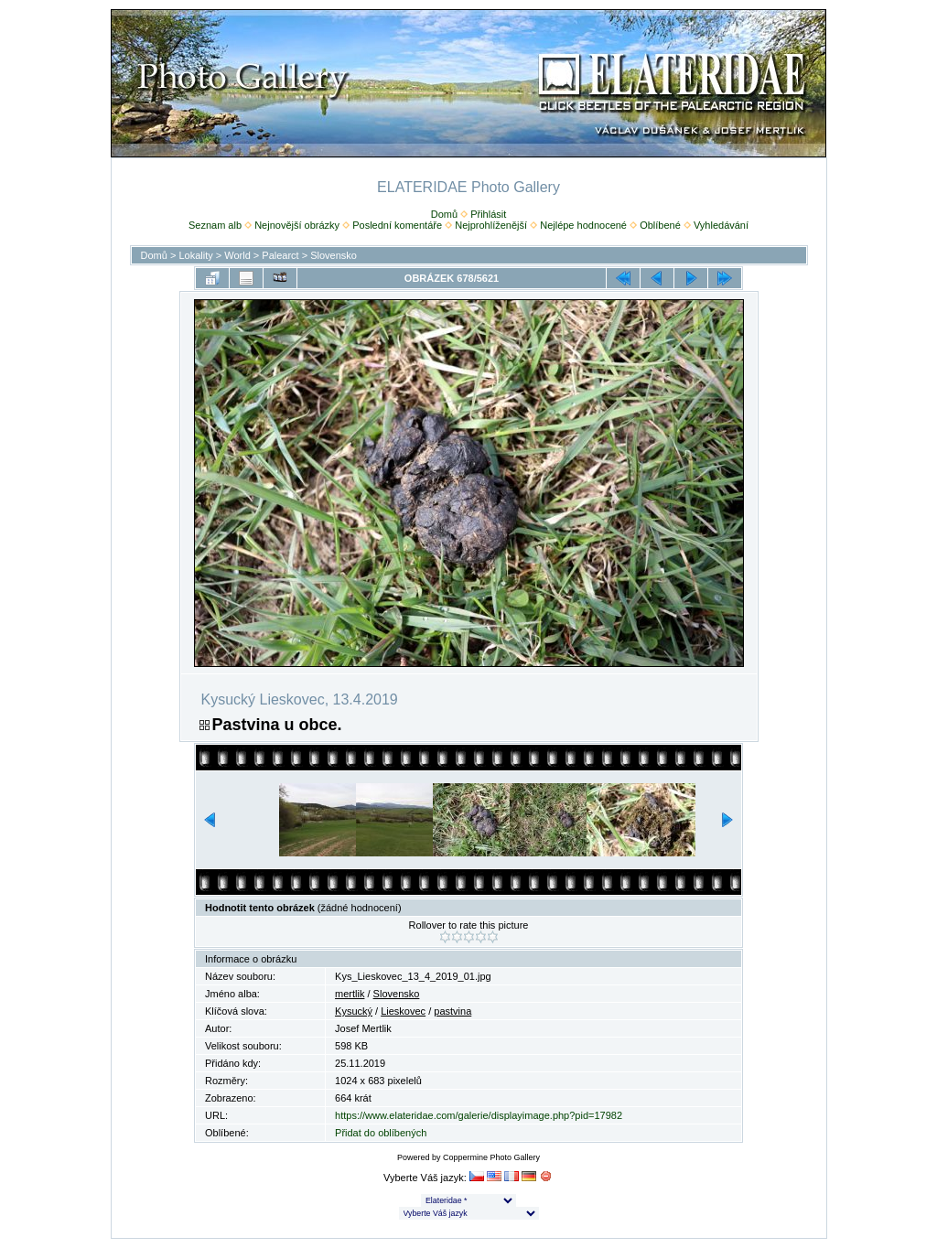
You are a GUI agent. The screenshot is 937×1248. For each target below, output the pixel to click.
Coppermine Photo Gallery (491, 1157)
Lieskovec (403, 1011)
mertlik (349, 993)
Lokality (195, 255)
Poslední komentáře (397, 225)
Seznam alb (215, 225)
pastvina (452, 1011)
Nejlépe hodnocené (583, 225)
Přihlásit (488, 214)
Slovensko (333, 255)
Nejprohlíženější (491, 225)
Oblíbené (660, 225)
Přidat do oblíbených (380, 1132)
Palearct (280, 255)
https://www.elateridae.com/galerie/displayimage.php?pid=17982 (478, 1115)
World (237, 255)
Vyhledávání (721, 225)
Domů (444, 214)
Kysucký (353, 1011)
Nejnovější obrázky (296, 225)
